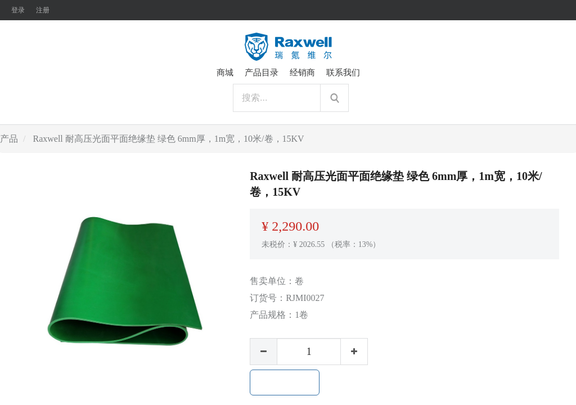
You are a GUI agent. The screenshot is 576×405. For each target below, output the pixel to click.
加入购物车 (284, 382)
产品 (9, 138)
